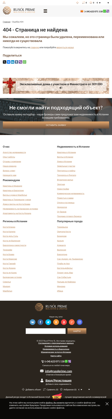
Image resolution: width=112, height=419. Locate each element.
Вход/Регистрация (59, 380)
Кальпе (60, 240)
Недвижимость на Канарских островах (20, 209)
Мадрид (6, 286)
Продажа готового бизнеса (69, 216)
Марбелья (7, 291)
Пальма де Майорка (66, 282)
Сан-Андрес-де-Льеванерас (70, 259)
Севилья (7, 282)
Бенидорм (61, 236)
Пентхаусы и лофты (66, 170)
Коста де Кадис (10, 272)
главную (34, 47)
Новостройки (63, 189)
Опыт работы (9, 157)
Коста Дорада (9, 268)
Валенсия (61, 250)
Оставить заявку (56, 125)
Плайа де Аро (63, 263)
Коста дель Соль (10, 236)
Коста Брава (8, 254)
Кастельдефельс (65, 268)
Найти (77, 331)
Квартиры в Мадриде (12, 186)
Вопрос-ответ (9, 170)
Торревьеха (62, 227)
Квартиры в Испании (66, 152)
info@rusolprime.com (58, 371)
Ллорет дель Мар (65, 272)
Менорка (61, 286)
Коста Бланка (9, 227)
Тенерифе (7, 250)
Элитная (61, 184)
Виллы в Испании (65, 157)
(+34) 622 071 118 (93, 11)
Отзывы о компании (12, 161)
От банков (61, 211)
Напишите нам (9, 175)
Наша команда (9, 166)
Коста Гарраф (9, 263)
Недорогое (62, 207)
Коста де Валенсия (11, 240)
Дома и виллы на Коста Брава (16, 204)
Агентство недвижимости (14, 152)
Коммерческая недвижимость (70, 193)
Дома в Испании (64, 161)
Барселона (62, 254)
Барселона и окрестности (14, 245)
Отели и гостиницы (65, 202)
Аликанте (61, 245)
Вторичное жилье (65, 180)
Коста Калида (9, 231)
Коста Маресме (10, 259)
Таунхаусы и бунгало (66, 175)
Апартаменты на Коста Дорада (17, 213)
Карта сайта (56, 356)
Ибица (60, 291)
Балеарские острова (12, 277)
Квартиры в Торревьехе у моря (17, 199)
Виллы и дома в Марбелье (15, 195)
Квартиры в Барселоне (13, 190)
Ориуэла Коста (64, 231)
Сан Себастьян (64, 277)
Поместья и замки (65, 198)
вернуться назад (65, 47)
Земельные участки (66, 166)
